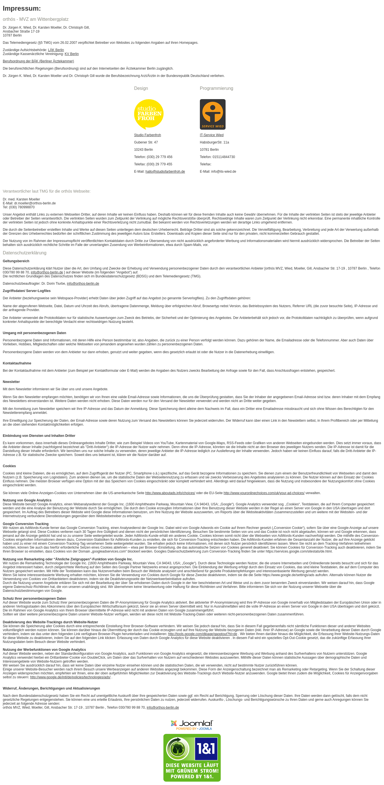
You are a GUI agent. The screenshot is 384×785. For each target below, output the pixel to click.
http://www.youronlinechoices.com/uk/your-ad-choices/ (264, 493)
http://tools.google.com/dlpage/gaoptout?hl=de (202, 634)
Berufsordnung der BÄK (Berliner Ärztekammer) (38, 61)
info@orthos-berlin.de (47, 272)
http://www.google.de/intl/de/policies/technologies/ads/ (70, 677)
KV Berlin (72, 54)
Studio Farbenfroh (147, 135)
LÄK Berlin (56, 50)
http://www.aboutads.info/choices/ (170, 493)
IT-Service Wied (212, 135)
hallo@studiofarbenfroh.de (165, 172)
